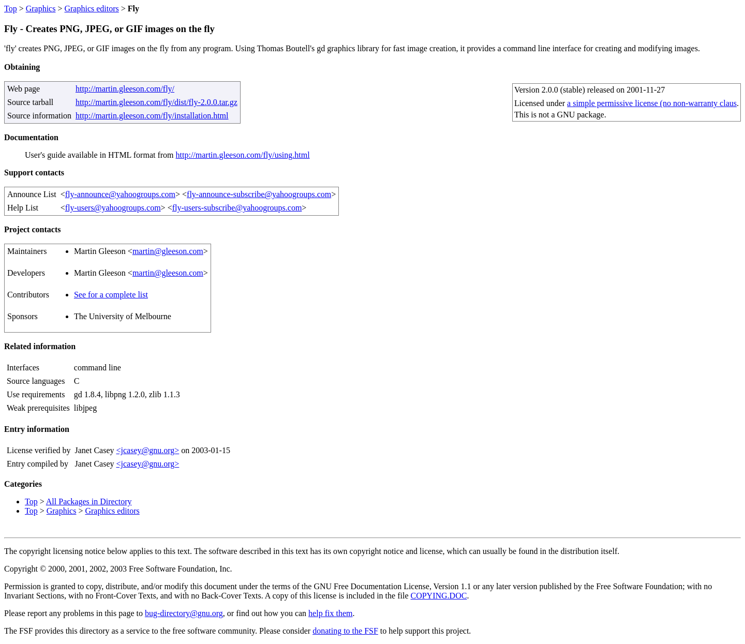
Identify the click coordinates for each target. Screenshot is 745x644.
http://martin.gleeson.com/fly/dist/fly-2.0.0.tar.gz (156, 102)
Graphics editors (91, 8)
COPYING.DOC (438, 595)
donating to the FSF (345, 630)
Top (10, 8)
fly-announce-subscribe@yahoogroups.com (259, 194)
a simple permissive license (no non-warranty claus (652, 103)
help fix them (330, 613)
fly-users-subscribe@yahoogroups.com (237, 207)
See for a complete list (111, 294)
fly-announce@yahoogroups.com (120, 194)
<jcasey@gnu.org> (147, 450)
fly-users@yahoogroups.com (113, 207)
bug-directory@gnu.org (184, 613)
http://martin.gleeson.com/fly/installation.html (152, 115)
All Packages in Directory (89, 501)
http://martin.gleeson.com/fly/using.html (243, 155)
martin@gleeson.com (167, 251)
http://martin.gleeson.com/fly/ (125, 88)
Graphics (41, 8)
